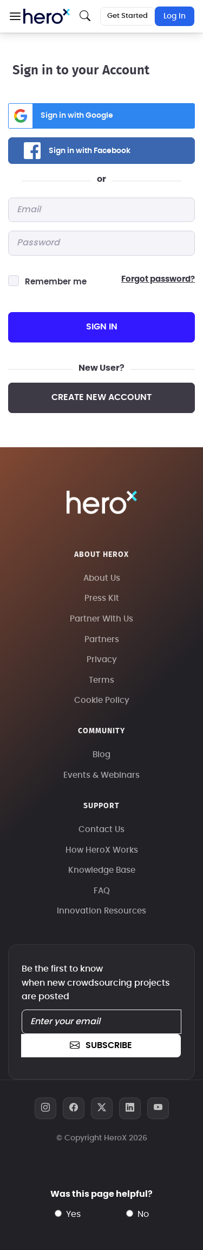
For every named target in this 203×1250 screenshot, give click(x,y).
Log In (174, 16)
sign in (101, 326)
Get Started (127, 16)
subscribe (101, 1045)
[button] (15, 16)
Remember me (56, 282)
